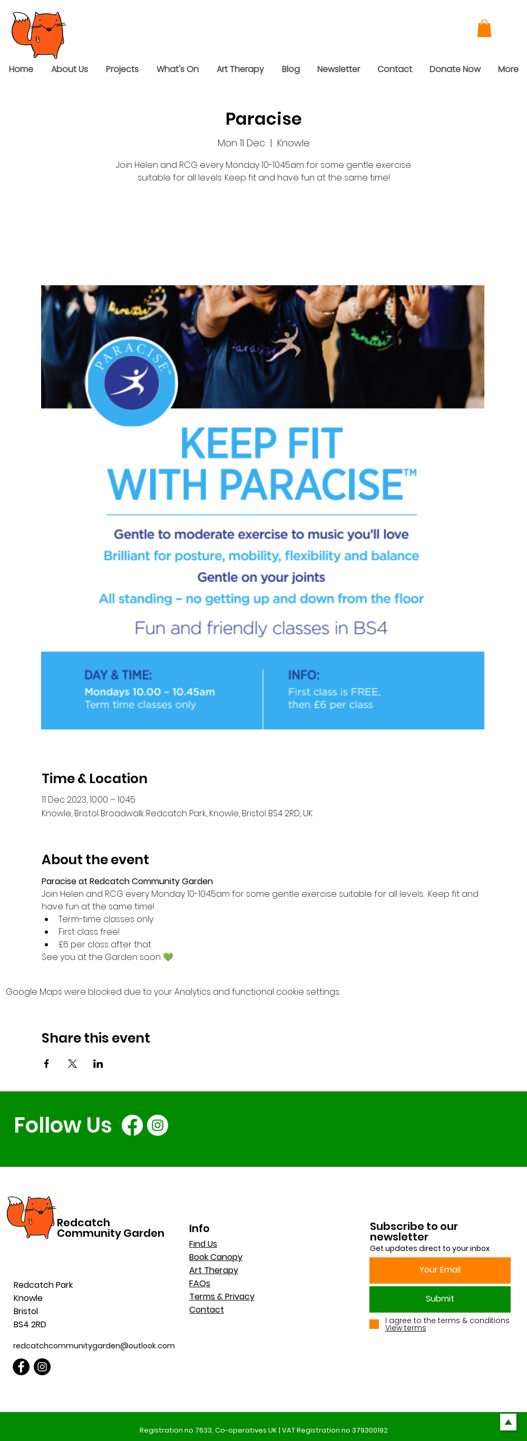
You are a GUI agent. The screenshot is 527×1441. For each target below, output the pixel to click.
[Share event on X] (72, 1063)
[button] (484, 28)
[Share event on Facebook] (47, 1063)
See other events (263, 236)
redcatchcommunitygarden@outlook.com (94, 1345)
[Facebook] (132, 1125)
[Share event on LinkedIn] (98, 1063)
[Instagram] (157, 1125)
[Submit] (440, 1299)
